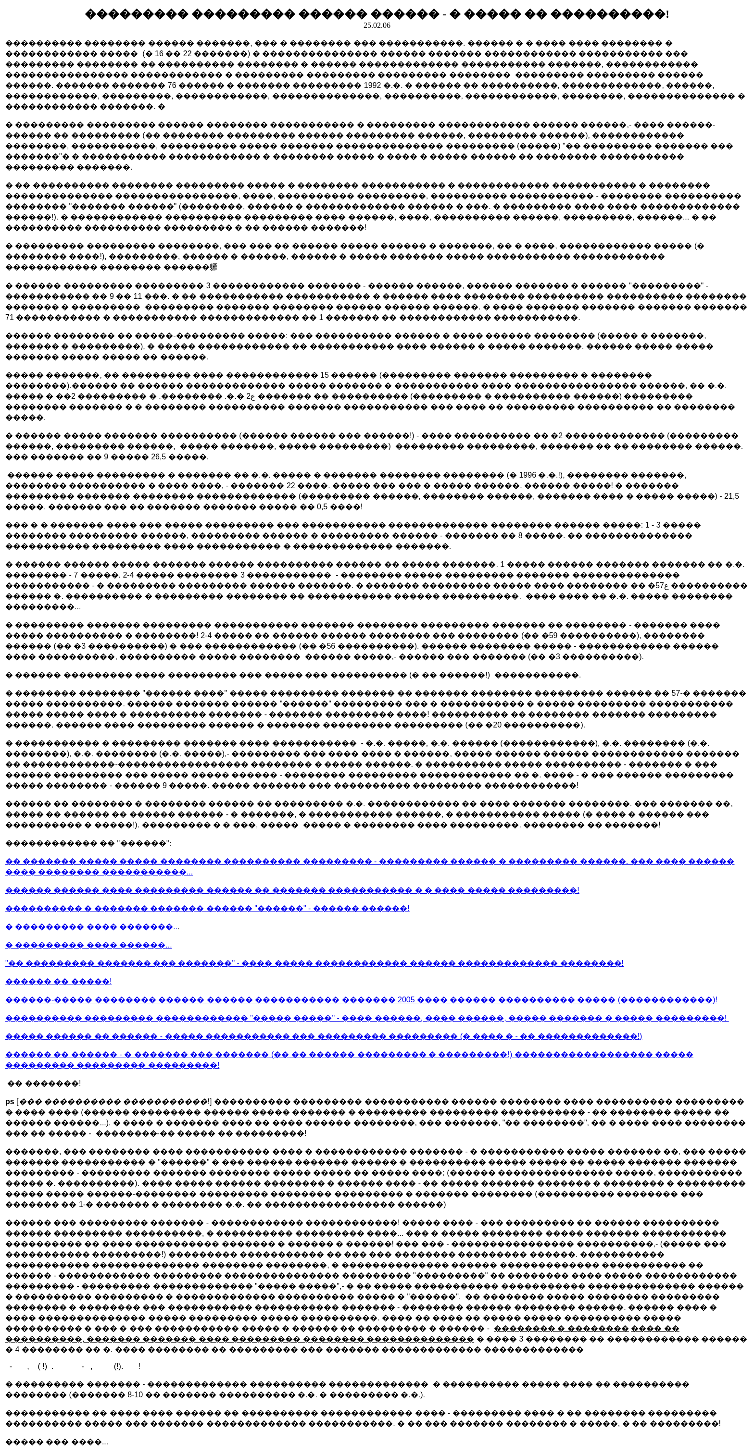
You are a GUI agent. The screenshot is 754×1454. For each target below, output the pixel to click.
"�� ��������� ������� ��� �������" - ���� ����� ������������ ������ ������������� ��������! (314, 963)
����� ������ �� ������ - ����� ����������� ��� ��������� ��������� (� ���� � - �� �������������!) (323, 1036)
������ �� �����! (58, 981)
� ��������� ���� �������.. (91, 927)
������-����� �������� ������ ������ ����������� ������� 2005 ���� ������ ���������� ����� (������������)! (361, 1000)
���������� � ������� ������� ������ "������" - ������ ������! (207, 908)
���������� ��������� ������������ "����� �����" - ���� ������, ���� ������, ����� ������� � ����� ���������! (367, 1018)
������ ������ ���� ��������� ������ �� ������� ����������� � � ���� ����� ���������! (292, 890)
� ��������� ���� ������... (88, 945)
